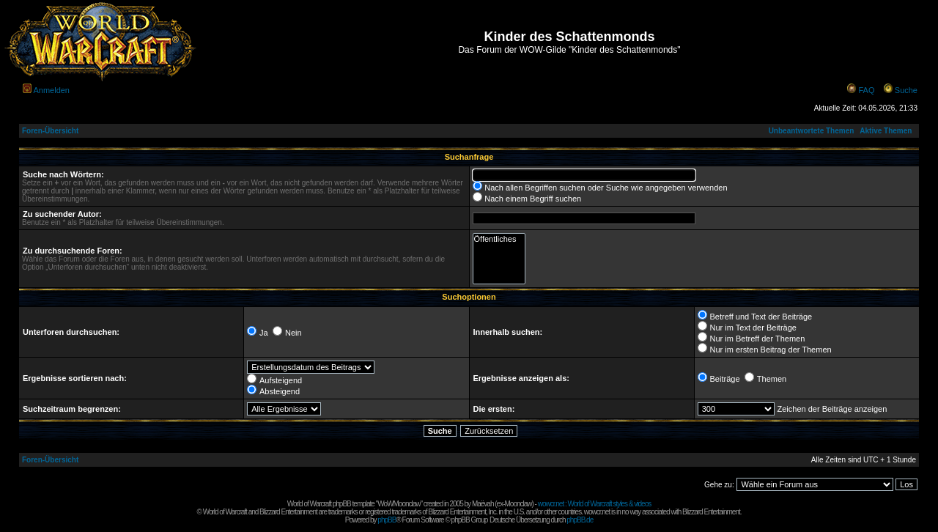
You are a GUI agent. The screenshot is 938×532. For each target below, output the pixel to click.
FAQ (866, 90)
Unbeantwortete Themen (811, 131)
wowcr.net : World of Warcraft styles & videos (594, 504)
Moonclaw (517, 504)
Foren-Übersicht (50, 131)
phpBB (386, 520)
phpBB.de (579, 520)
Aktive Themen (886, 131)
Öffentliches (499, 239)
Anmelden (51, 90)
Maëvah (483, 504)
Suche (906, 90)
